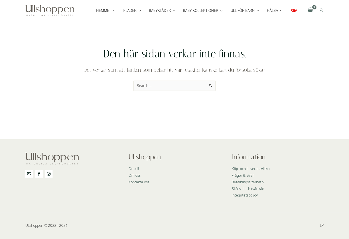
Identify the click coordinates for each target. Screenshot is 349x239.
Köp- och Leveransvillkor (251, 168)
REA (294, 10)
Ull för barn (247, 10)
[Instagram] (49, 174)
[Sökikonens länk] (322, 10)
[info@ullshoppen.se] (29, 174)
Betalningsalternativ (248, 182)
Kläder (137, 10)
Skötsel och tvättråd (248, 188)
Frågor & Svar (243, 175)
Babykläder (166, 10)
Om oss (134, 175)
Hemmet (111, 10)
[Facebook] (39, 174)
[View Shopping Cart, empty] (310, 10)
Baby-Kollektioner (206, 10)
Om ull (133, 168)
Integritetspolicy (245, 195)
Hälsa (276, 10)
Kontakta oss (138, 182)
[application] (119, 10)
